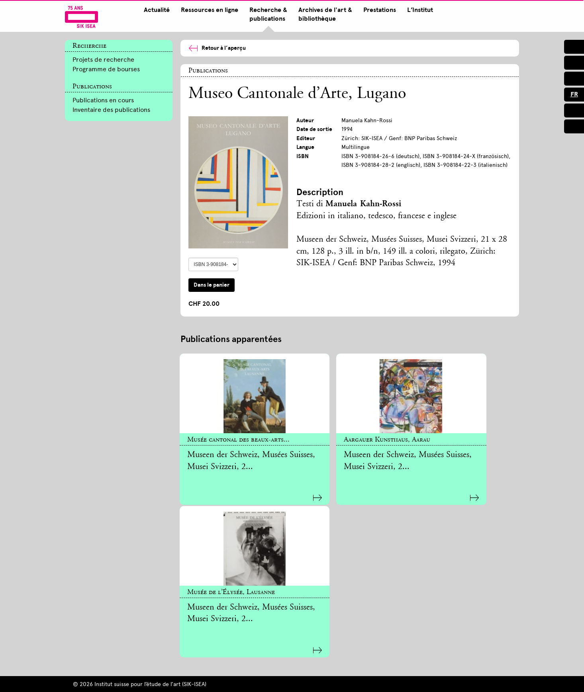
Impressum (175, 678)
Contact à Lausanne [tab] (439, 638)
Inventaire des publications (111, 109)
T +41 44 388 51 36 (319, 594)
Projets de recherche (103, 59)
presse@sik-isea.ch (320, 603)
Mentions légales (235, 678)
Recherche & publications (267, 14)
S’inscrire (92, 603)
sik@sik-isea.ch (427, 606)
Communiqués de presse (333, 617)
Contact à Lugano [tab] (436, 650)
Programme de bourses (106, 69)
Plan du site (122, 678)
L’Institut (418, 10)
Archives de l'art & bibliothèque (324, 14)
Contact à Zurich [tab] (434, 550)
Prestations (378, 10)
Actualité (155, 10)
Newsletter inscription (218, 603)
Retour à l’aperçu (216, 48)
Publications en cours (103, 100)
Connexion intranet (389, 678)
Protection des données (310, 678)
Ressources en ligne (208, 10)
